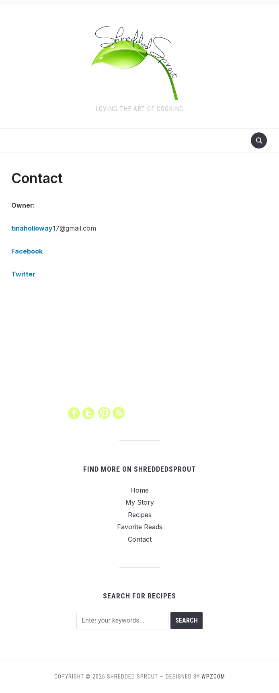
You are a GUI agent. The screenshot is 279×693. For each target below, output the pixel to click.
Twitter (23, 274)
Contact (140, 539)
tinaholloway (32, 228)
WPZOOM (213, 676)
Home (139, 490)
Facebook (27, 251)
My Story (139, 502)
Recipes (140, 515)
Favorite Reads (139, 527)
